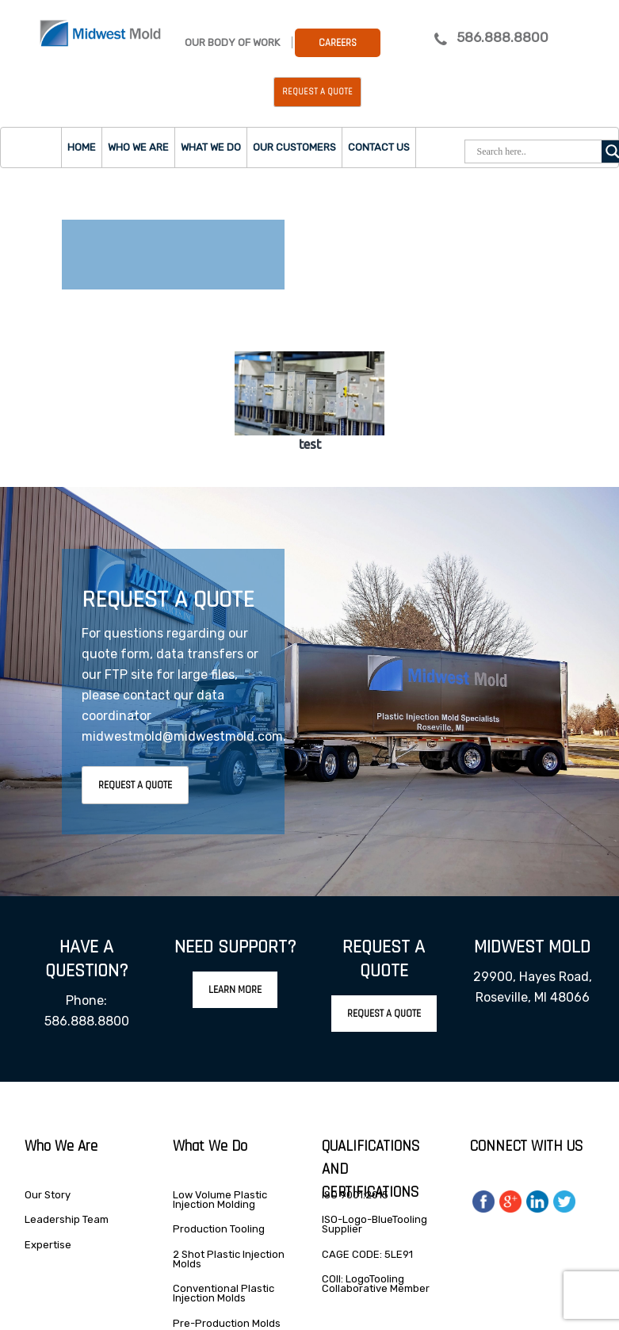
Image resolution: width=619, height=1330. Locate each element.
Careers (338, 42)
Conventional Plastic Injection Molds (223, 1293)
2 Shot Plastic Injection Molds (229, 1259)
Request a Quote (317, 92)
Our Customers (294, 147)
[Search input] (537, 151)
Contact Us (379, 147)
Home (81, 147)
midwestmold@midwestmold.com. (184, 736)
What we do (211, 147)
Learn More (235, 989)
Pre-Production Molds (227, 1323)
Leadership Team (67, 1219)
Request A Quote (135, 785)
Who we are (138, 147)
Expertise (48, 1245)
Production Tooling (219, 1229)
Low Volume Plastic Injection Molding (220, 1199)
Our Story (48, 1195)
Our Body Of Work (232, 42)
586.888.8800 (502, 37)
